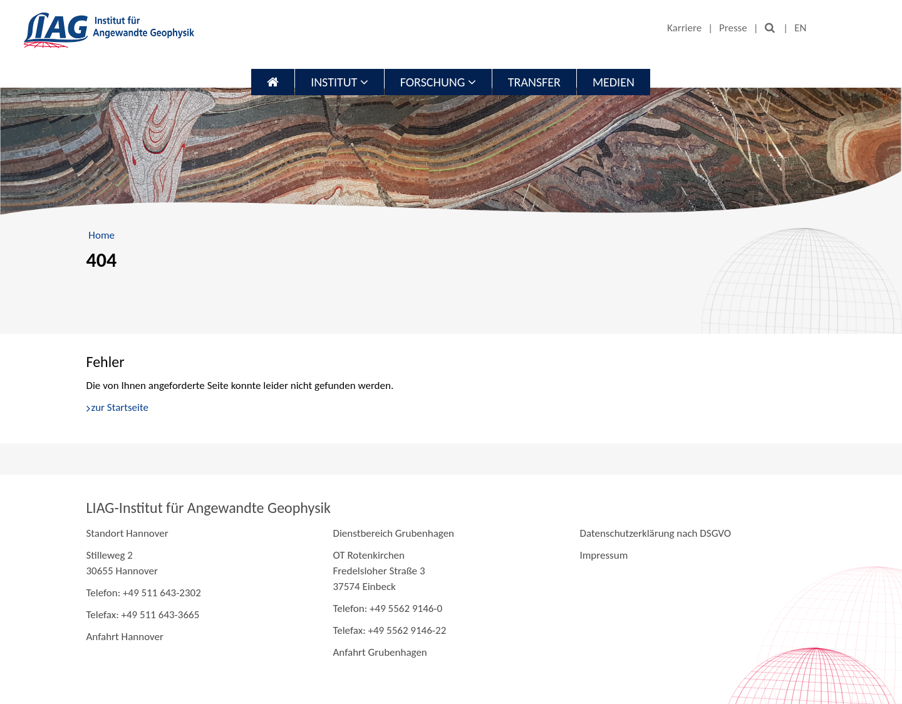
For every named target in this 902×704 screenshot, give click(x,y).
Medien (614, 82)
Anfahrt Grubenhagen (380, 652)
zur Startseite (119, 407)
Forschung (438, 82)
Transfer (534, 82)
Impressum (603, 555)
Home (101, 235)
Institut (339, 82)
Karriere (684, 27)
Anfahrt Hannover (124, 636)
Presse (733, 27)
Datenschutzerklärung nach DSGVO (655, 533)
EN (800, 27)
